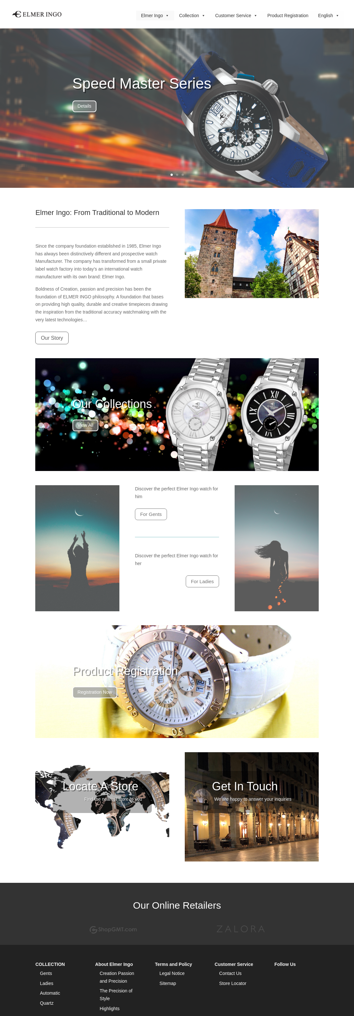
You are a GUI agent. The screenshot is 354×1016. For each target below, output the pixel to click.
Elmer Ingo (155, 15)
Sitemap (168, 983)
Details (85, 106)
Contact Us (230, 973)
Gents (46, 973)
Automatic (50, 993)
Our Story (52, 338)
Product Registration (287, 15)
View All (86, 425)
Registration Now (95, 692)
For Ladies (202, 581)
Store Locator (232, 983)
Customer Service (236, 15)
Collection (192, 15)
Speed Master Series (142, 83)
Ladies (46, 983)
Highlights (109, 1008)
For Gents (151, 514)
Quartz (46, 1003)
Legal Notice (172, 973)
